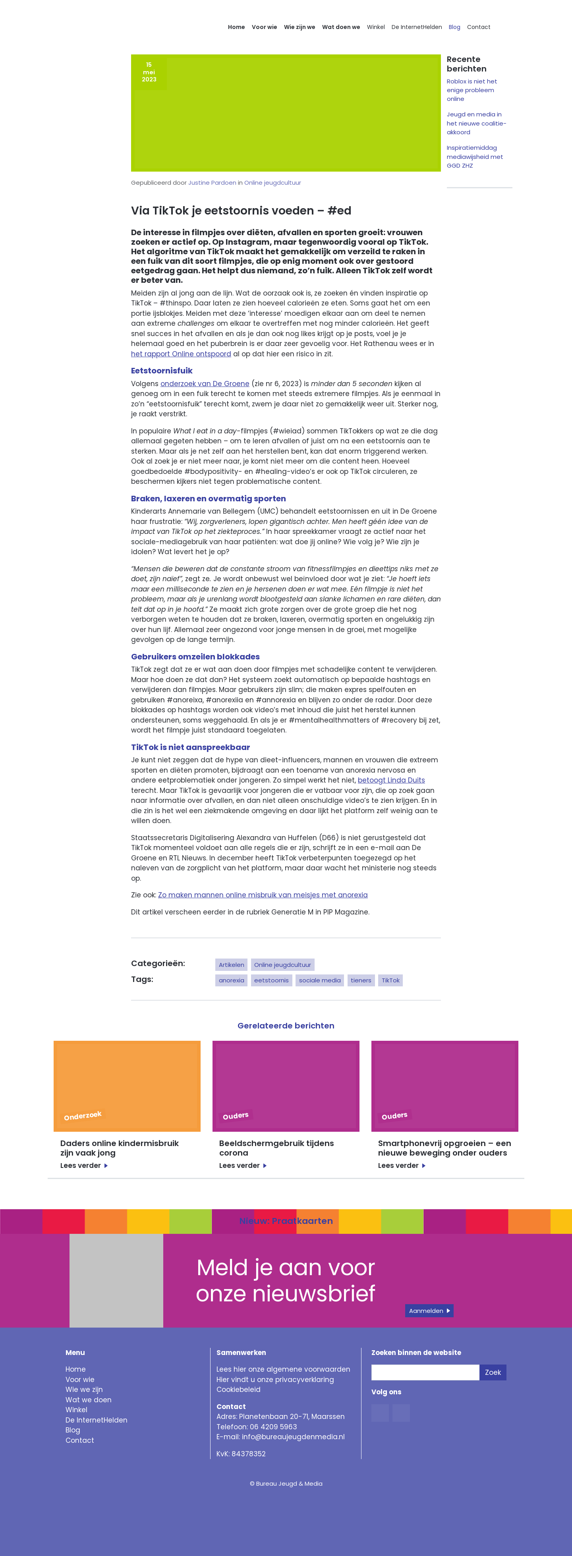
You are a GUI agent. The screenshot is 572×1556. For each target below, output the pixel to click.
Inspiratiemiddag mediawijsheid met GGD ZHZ (475, 156)
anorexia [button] (231, 980)
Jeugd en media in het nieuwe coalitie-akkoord (476, 123)
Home (236, 27)
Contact (479, 27)
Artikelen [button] (231, 965)
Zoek (493, 1372)
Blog (454, 27)
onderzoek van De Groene (204, 384)
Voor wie (264, 27)
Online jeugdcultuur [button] (282, 965)
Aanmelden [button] (426, 1311)
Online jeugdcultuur (272, 182)
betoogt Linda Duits (391, 780)
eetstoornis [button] (271, 980)
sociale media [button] (320, 980)
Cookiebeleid (238, 1389)
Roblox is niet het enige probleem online (472, 90)
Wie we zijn (84, 1389)
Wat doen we (341, 27)
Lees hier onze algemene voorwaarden (283, 1369)
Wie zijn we (299, 27)
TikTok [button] (391, 980)
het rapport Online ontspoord (181, 354)
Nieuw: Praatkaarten (286, 1221)
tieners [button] (361, 980)
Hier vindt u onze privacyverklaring (275, 1379)
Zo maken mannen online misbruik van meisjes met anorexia (263, 895)
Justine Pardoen (212, 182)
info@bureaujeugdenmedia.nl (293, 1437)
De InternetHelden (417, 27)
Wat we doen (89, 1400)
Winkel (376, 27)
